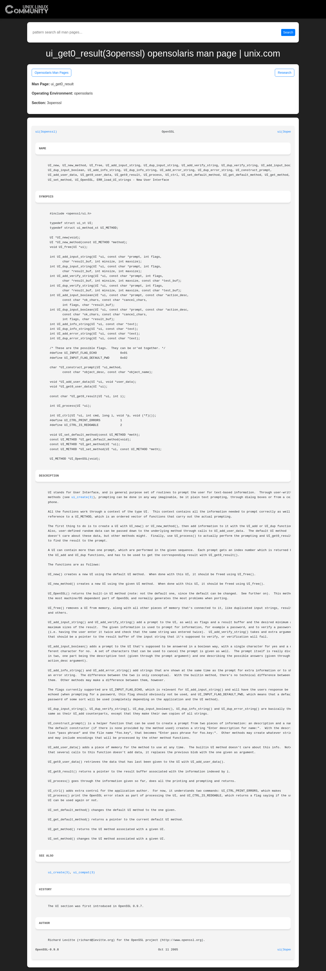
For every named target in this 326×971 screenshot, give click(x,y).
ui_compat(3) (84, 872)
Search (288, 32)
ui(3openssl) (46, 131)
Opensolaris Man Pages (51, 72)
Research (284, 72)
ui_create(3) (82, 497)
